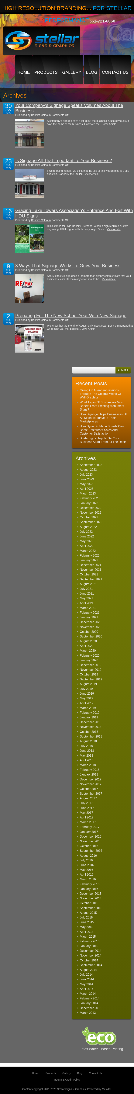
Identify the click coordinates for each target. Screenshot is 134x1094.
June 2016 (87, 865)
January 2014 (89, 1003)
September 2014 (91, 965)
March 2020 (88, 650)
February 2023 (89, 498)
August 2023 (88, 469)
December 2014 (90, 950)
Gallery (71, 72)
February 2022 (89, 555)
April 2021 (86, 603)
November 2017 (90, 784)
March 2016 (88, 879)
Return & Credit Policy (67, 1079)
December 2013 (90, 1008)
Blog (91, 72)
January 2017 (89, 831)
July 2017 (86, 803)
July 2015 (86, 917)
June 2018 (87, 750)
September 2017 (91, 793)
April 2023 (86, 488)
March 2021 (88, 608)
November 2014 (90, 955)
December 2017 (90, 779)
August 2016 (88, 855)
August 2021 (88, 584)
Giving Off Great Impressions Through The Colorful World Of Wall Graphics (100, 394)
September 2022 (91, 522)
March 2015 (88, 936)
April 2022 (86, 545)
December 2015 (90, 893)
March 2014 (88, 993)
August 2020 (88, 641)
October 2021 (89, 574)
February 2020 (89, 655)
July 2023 (86, 474)
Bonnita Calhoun (41, 114)
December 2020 (90, 622)
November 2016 (90, 841)
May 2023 (86, 484)
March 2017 (88, 822)
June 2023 (87, 479)
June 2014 (87, 979)
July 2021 (86, 588)
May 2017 (86, 812)
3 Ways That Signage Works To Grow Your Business (68, 265)
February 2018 (89, 769)
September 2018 (91, 736)
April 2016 (86, 874)
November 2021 (90, 569)
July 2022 (86, 531)
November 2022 (90, 512)
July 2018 (86, 746)
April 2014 (86, 989)
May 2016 (86, 869)
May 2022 (86, 541)
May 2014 (86, 984)
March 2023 (88, 493)
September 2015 (91, 908)
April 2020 (86, 646)
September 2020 (91, 636)
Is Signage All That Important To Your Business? (63, 160)
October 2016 (89, 846)
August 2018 (88, 741)
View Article (109, 124)
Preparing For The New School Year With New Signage (70, 315)
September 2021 (91, 579)
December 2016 (90, 836)
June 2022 (87, 536)
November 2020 (90, 627)
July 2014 (86, 974)
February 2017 (89, 826)
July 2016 (86, 860)
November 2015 (90, 898)
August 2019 (88, 684)
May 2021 (86, 598)
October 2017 (89, 788)
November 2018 (90, 726)
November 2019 (90, 669)
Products (46, 72)
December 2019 (90, 665)
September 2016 (91, 850)
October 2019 (89, 674)
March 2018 (88, 765)
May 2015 (86, 927)
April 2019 (86, 703)
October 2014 (89, 960)
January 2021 (89, 617)
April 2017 (86, 817)
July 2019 (86, 688)
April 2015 (86, 931)
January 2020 (89, 660)
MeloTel (106, 1089)
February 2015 (89, 941)
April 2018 (86, 760)
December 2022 (90, 507)
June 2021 (87, 593)
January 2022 (89, 560)
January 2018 (89, 774)
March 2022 (88, 550)
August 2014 (88, 969)
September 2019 (91, 679)
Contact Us (115, 72)
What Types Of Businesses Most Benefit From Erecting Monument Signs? (102, 406)
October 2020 (89, 631)
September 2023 (91, 465)
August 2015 (88, 912)
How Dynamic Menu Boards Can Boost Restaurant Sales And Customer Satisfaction (102, 430)
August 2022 (88, 527)
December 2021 (90, 565)
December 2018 (90, 722)
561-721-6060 (102, 21)
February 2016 (89, 884)
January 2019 (89, 717)
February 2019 (89, 712)
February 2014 (89, 998)
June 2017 (87, 808)
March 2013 (88, 1012)
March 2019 (88, 708)
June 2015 (87, 922)
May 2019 (86, 698)
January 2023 (89, 503)
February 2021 (89, 612)
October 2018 (89, 731)
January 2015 (89, 946)
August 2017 (88, 798)
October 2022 (89, 517)
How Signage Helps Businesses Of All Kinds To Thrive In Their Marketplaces (103, 418)
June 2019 (87, 693)
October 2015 (89, 903)
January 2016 (89, 889)
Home (23, 72)
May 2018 (86, 755)
